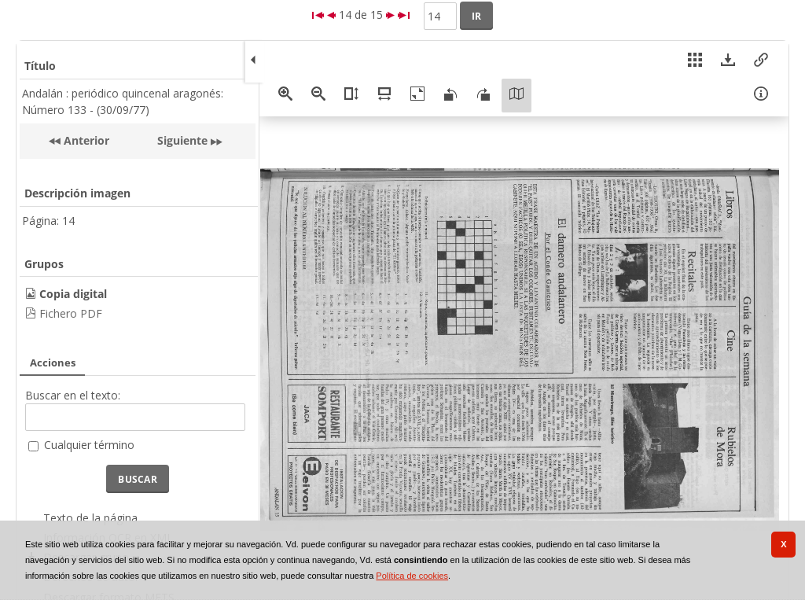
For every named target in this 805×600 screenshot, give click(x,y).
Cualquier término (89, 444)
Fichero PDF (70, 313)
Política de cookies (412, 575)
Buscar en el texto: (72, 395)
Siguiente (182, 140)
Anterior (85, 140)
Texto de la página (90, 517)
